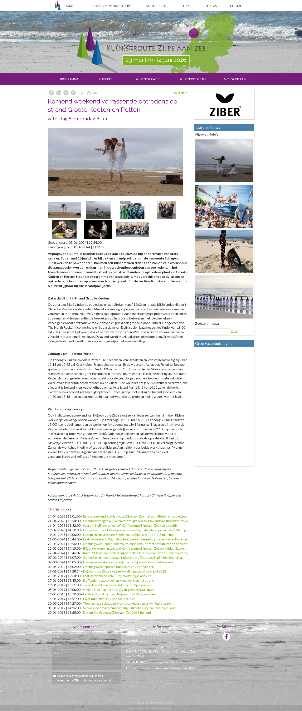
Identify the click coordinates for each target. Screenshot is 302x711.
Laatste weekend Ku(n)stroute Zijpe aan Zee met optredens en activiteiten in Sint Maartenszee (150, 539)
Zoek (234, 331)
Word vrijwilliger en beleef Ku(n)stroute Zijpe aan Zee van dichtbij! (130, 525)
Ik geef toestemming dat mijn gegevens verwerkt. (85, 678)
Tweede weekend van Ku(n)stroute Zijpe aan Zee (117, 585)
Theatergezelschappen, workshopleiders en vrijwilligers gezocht (129, 603)
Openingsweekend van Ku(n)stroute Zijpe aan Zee (118, 567)
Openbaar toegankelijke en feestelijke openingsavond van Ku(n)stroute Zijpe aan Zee (143, 521)
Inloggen (134, 708)
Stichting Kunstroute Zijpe (143, 634)
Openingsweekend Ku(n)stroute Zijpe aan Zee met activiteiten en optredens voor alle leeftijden (150, 544)
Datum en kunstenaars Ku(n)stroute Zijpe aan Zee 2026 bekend (128, 534)
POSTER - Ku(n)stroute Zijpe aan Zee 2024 (154, 662)
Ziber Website (146, 708)
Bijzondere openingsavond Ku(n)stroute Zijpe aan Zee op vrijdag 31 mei (134, 548)
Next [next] (177, 161)
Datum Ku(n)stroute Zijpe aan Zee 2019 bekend (117, 612)
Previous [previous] (53, 161)
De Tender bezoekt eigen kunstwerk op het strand (118, 580)
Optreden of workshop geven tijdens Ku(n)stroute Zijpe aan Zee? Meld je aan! (138, 530)
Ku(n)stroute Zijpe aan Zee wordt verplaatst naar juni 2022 (124, 571)
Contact (131, 640)
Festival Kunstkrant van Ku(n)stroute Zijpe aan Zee (119, 594)
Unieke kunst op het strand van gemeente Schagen (118, 589)
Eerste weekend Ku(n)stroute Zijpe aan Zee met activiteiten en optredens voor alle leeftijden (148, 516)
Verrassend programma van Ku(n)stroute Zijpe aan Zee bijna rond (129, 608)
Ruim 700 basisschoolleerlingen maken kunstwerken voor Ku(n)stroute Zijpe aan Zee (143, 553)
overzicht (180, 93)
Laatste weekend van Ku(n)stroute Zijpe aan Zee (117, 576)
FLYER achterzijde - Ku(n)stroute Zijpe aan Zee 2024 (160, 668)
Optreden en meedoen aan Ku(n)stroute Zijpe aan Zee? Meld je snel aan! (134, 557)
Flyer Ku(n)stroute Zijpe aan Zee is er (109, 599)
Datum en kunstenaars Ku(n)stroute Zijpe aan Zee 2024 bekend (128, 562)
